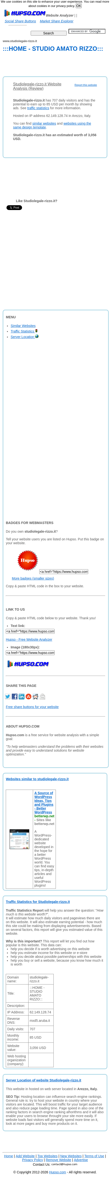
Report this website (86, 84)
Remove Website (58, 1160)
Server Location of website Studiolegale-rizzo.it (43, 1080)
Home (8, 1156)
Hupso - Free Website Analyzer (29, 639)
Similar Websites (23, 326)
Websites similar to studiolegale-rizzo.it (37, 779)
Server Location (25, 337)
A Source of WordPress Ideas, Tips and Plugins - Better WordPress (43, 802)
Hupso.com (57, 1172)
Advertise (81, 1160)
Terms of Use (94, 1156)
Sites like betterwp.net (44, 822)
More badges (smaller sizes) (33, 578)
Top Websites (47, 1156)
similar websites (44, 123)
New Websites (70, 1156)
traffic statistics (38, 108)
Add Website (25, 1156)
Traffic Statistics (24, 331)
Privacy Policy (32, 1160)
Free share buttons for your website (32, 707)
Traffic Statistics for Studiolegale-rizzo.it (38, 902)
